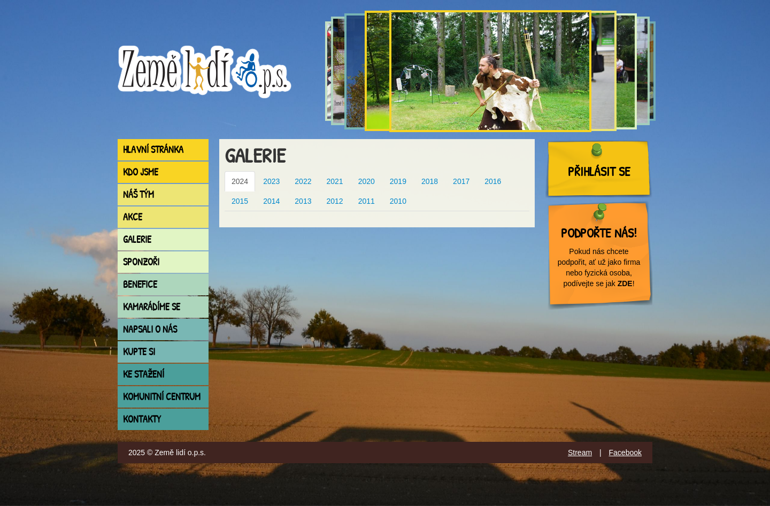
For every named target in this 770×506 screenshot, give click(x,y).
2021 (334, 181)
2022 (303, 181)
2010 (398, 201)
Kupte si (139, 351)
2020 (366, 181)
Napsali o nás (150, 329)
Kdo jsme (140, 172)
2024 (240, 181)
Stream (580, 452)
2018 (429, 181)
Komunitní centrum (162, 396)
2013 (303, 201)
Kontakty (142, 419)
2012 (334, 201)
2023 (271, 181)
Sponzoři (141, 262)
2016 (492, 181)
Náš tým (138, 194)
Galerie (137, 239)
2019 (398, 181)
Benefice (140, 284)
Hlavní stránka (153, 149)
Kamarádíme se (151, 306)
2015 (240, 201)
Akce (132, 217)
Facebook (625, 452)
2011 (366, 201)
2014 (271, 201)
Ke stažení (143, 374)
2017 (461, 181)
